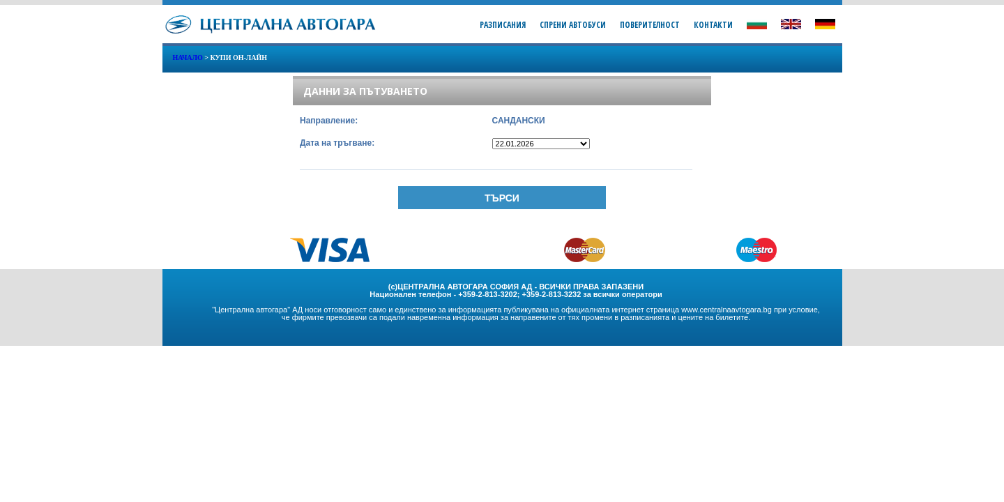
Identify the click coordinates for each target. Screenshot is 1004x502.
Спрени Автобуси (573, 25)
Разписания (503, 25)
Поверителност (650, 25)
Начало (188, 57)
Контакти (713, 25)
